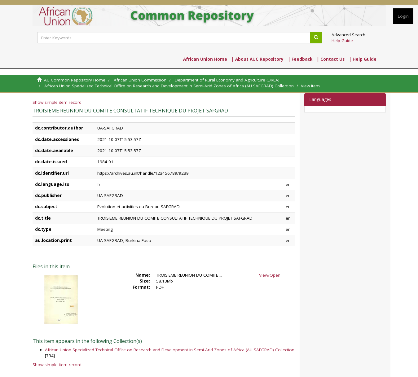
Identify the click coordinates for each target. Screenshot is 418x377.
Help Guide (342, 40)
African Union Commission (140, 80)
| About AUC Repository (257, 59)
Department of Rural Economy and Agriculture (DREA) (227, 80)
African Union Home (205, 59)
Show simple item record (57, 102)
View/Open (269, 275)
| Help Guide (362, 59)
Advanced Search (348, 34)
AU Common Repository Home (74, 80)
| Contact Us (331, 59)
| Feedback (300, 59)
